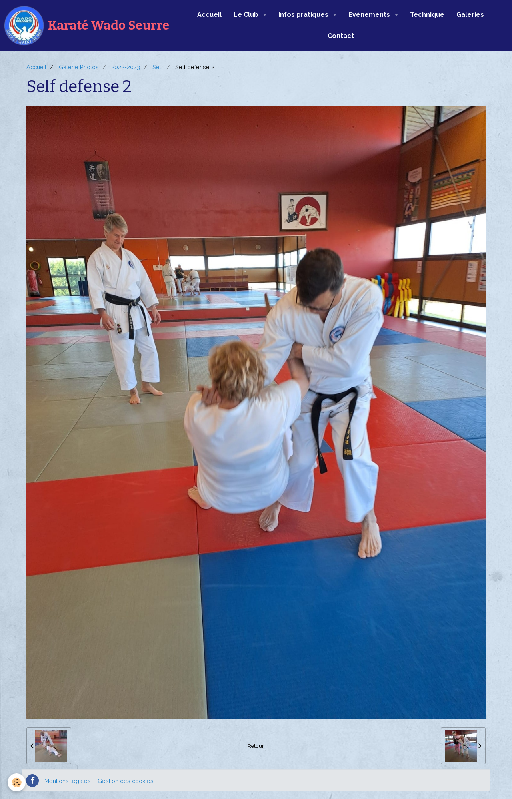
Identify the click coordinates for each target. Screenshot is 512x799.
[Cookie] (17, 782)
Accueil (209, 14)
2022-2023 (125, 67)
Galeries (470, 14)
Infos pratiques (304, 14)
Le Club (247, 14)
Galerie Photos (79, 67)
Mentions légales (67, 780)
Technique (427, 14)
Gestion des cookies (126, 780)
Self (157, 67)
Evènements (370, 14)
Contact (341, 36)
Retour (256, 746)
